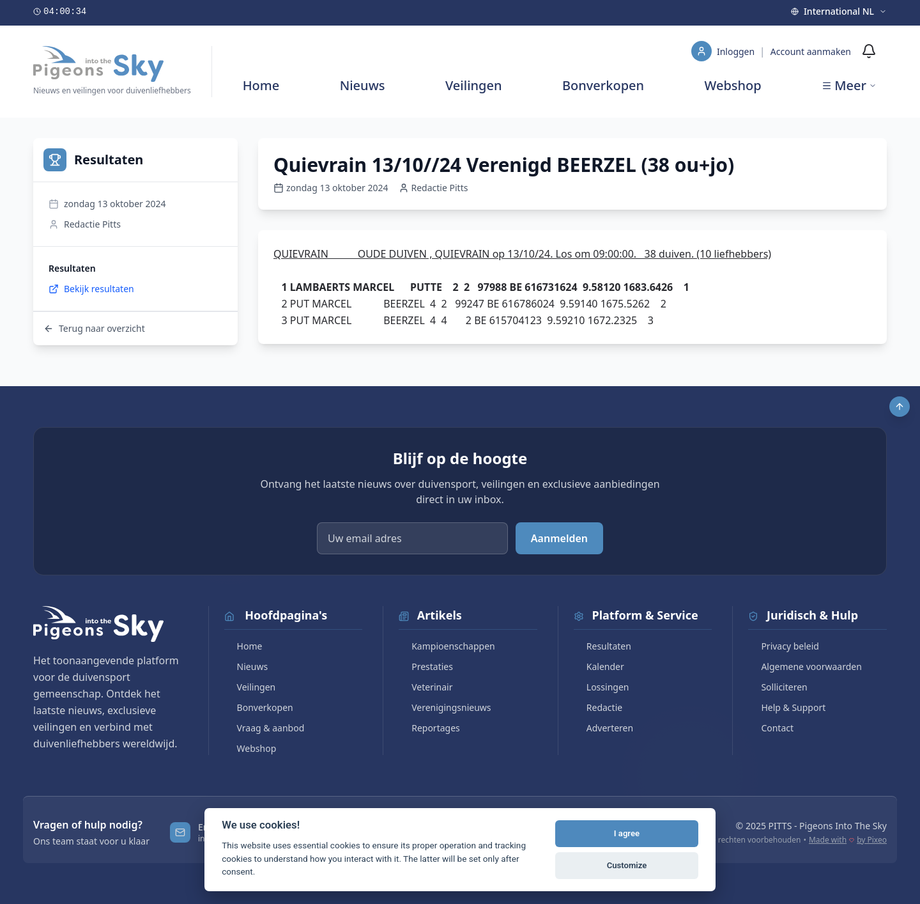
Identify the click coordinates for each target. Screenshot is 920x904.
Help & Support (786, 707)
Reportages (429, 728)
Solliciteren (777, 687)
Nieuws (362, 85)
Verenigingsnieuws (445, 707)
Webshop (733, 85)
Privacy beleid (783, 646)
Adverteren (603, 728)
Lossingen (601, 687)
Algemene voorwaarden (804, 666)
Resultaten (602, 646)
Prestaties (426, 666)
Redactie (598, 707)
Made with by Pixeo (848, 840)
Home (261, 85)
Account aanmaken (810, 51)
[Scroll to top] (899, 406)
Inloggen (737, 51)
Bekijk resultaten (91, 289)
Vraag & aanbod (264, 728)
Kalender (599, 666)
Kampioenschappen (447, 646)
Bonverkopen (603, 85)
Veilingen (473, 85)
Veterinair (425, 687)
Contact (770, 728)
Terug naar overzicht (94, 328)
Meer (849, 85)
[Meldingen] (869, 51)
